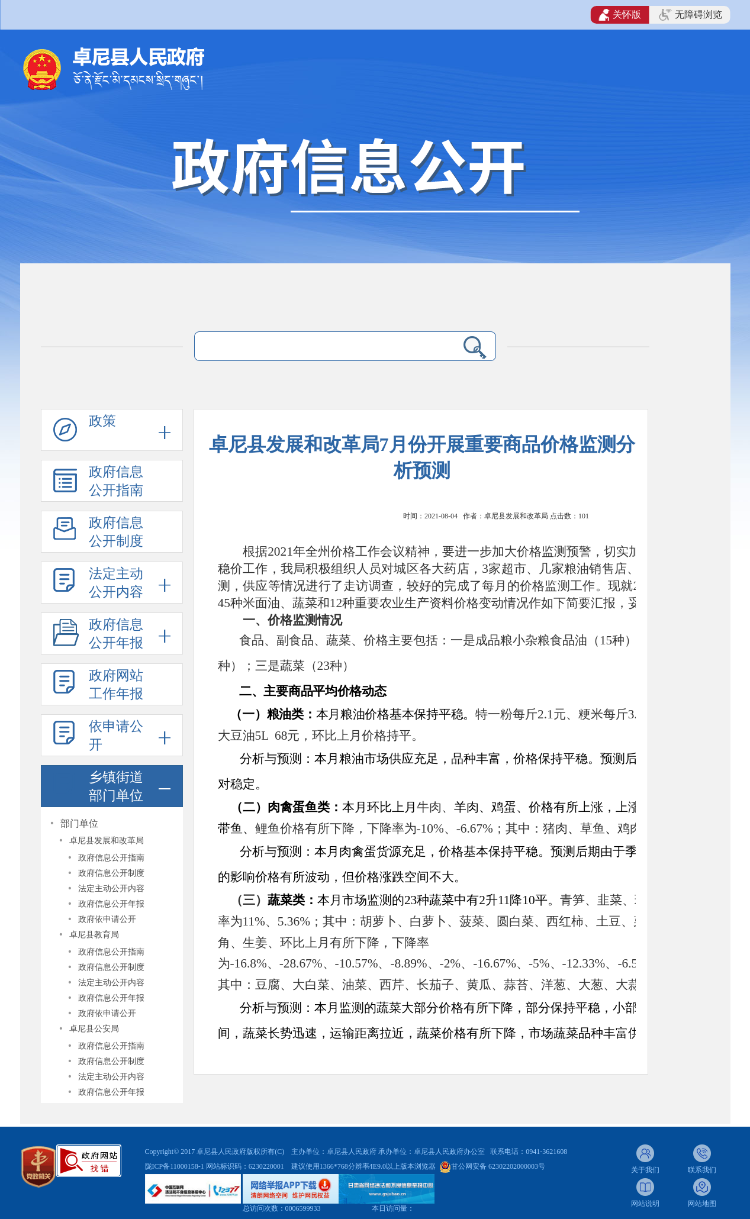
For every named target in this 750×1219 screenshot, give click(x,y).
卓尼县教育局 (94, 934)
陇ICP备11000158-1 (175, 1166)
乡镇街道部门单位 (116, 786)
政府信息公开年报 (116, 633)
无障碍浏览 (690, 15)
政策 (102, 421)
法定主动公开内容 (116, 582)
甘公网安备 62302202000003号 (498, 1166)
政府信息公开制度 (116, 532)
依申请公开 (116, 735)
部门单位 (79, 823)
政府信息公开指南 (116, 481)
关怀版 (620, 15)
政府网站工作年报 (116, 684)
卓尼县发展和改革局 (106, 840)
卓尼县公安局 (94, 1028)
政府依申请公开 (107, 919)
